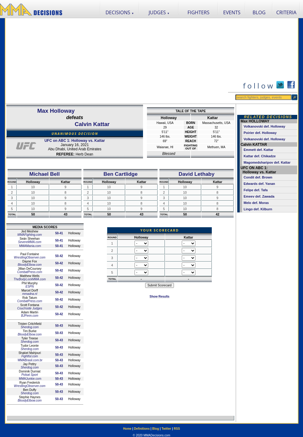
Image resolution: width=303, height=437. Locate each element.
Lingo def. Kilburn (258, 209)
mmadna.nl (29, 293)
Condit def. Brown (258, 177)
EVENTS (232, 12)
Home (127, 428)
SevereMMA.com (30, 242)
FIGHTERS (199, 12)
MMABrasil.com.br (29, 360)
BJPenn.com (29, 315)
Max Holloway (56, 111)
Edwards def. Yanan (259, 183)
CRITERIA (286, 12)
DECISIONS (119, 12)
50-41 (59, 233)
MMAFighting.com (30, 234)
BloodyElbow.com (30, 264)
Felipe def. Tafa (256, 190)
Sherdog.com (29, 327)
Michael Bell (44, 174)
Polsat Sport (30, 374)
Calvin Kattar (92, 124)
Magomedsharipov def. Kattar (267, 162)
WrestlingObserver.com (29, 257)
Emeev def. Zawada (259, 196)
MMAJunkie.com (30, 378)
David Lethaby (196, 174)
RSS (177, 428)
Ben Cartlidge (120, 174)
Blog (155, 428)
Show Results (160, 296)
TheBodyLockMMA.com (30, 279)
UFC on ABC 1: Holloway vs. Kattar (75, 140)
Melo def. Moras (256, 203)
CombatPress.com (29, 272)
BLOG (259, 12)
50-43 (59, 325)
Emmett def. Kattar (258, 150)
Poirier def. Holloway (260, 133)
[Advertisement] (116, 60)
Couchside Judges (29, 308)
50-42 (59, 256)
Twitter (166, 428)
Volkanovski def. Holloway (264, 126)
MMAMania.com (29, 246)
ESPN (29, 286)
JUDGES (159, 12)
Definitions (142, 428)
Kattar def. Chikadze (260, 156)
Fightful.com (30, 356)
